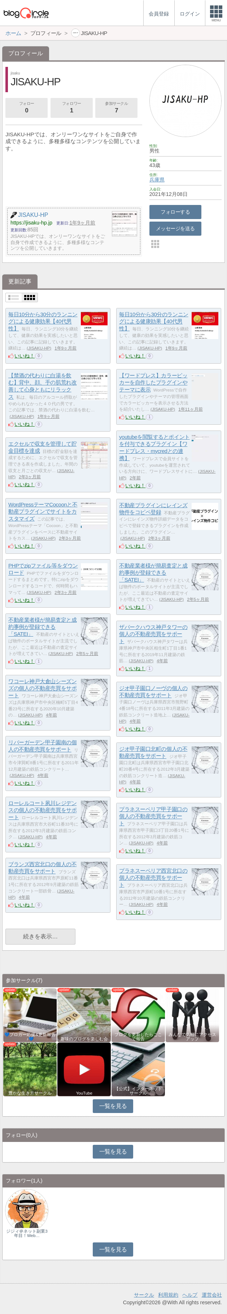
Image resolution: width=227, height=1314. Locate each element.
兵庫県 (157, 180)
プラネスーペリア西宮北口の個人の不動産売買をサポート (153, 878)
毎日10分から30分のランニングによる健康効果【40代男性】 (43, 321)
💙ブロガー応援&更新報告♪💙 (30, 1036)
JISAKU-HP (39, 348)
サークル (144, 1295)
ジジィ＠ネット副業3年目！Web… (26, 1233)
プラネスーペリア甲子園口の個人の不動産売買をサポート (153, 816)
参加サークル (116, 108)
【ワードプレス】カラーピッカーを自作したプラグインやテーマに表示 (153, 382)
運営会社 (212, 1295)
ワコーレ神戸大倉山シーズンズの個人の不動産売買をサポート (42, 688)
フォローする (175, 212)
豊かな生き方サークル (30, 1093)
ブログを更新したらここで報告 (138, 1036)
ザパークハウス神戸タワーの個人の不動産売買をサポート (153, 634)
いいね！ (24, 356)
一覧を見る (113, 1106)
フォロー (27, 108)
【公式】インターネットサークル (138, 1091)
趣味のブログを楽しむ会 (84, 1039)
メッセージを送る (175, 228)
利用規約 (168, 1295)
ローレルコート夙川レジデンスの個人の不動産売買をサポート (42, 810)
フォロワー (71, 108)
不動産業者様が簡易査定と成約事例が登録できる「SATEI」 (153, 572)
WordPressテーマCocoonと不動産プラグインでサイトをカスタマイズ (42, 511)
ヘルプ (189, 1295)
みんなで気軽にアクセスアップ (192, 1036)
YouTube (84, 1093)
